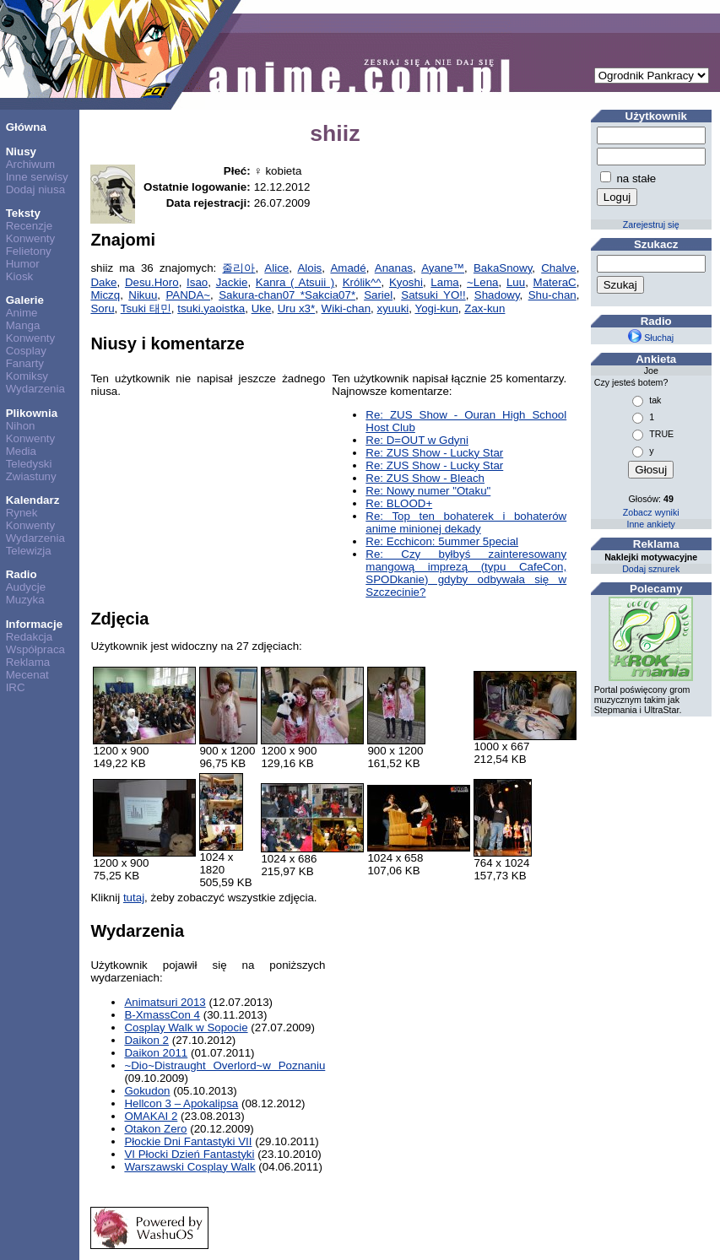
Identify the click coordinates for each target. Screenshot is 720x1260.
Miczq (105, 295)
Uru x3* (296, 308)
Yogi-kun (435, 308)
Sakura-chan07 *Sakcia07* (287, 295)
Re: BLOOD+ (398, 503)
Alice (276, 268)
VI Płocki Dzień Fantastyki (189, 1154)
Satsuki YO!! (433, 295)
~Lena (482, 282)
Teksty (23, 213)
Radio (21, 574)
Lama (444, 282)
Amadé (347, 268)
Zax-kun (484, 308)
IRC (15, 687)
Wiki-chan (346, 308)
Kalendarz (33, 500)
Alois (309, 268)
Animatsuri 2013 (164, 1002)
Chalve (559, 268)
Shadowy (497, 295)
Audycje (26, 587)
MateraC (555, 282)
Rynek (22, 512)
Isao (197, 282)
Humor (23, 263)
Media (21, 451)
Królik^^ (362, 282)
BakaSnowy (503, 268)
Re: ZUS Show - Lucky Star (434, 452)
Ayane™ (442, 268)
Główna (26, 127)
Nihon (20, 425)
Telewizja (28, 550)
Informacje (34, 624)
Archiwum (31, 164)
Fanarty (25, 363)
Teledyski (29, 463)
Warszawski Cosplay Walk (189, 1166)
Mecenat (27, 674)
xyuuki (393, 308)
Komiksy (27, 376)
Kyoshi (406, 282)
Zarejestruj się (651, 224)
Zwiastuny (31, 476)
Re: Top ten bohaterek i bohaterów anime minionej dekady (465, 522)
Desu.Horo (152, 282)
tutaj (133, 897)
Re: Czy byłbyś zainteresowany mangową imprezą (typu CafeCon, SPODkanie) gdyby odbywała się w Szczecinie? (465, 573)
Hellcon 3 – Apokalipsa (181, 1103)
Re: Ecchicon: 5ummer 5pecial (441, 541)
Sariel (378, 295)
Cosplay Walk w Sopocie (185, 1027)
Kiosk (20, 276)
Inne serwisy (37, 176)
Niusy (21, 151)
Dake (103, 282)
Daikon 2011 (155, 1052)
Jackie (232, 282)
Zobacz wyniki (651, 512)
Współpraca (35, 649)
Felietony (28, 251)
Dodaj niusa (35, 189)
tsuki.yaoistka (211, 308)
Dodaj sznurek (650, 569)
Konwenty (31, 238)
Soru (102, 308)
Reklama (28, 662)
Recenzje (29, 225)
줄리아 (238, 268)
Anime (22, 312)
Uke (262, 308)
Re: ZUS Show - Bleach (425, 478)
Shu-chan (552, 295)
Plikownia (31, 413)
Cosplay (26, 350)
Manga (23, 325)
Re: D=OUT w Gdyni (416, 440)
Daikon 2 (146, 1040)
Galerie (25, 300)
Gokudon (147, 1090)
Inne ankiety (650, 524)
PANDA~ (187, 295)
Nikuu (142, 295)
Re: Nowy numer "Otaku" (427, 490)
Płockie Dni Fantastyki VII (188, 1141)
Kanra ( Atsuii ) (295, 282)
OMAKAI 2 (150, 1116)
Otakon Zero (155, 1128)
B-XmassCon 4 (162, 1015)
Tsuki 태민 (146, 308)
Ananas (394, 268)
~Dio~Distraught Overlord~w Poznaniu (224, 1065)
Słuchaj (651, 338)
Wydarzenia (35, 388)
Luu (515, 282)
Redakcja (29, 636)
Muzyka (25, 599)
